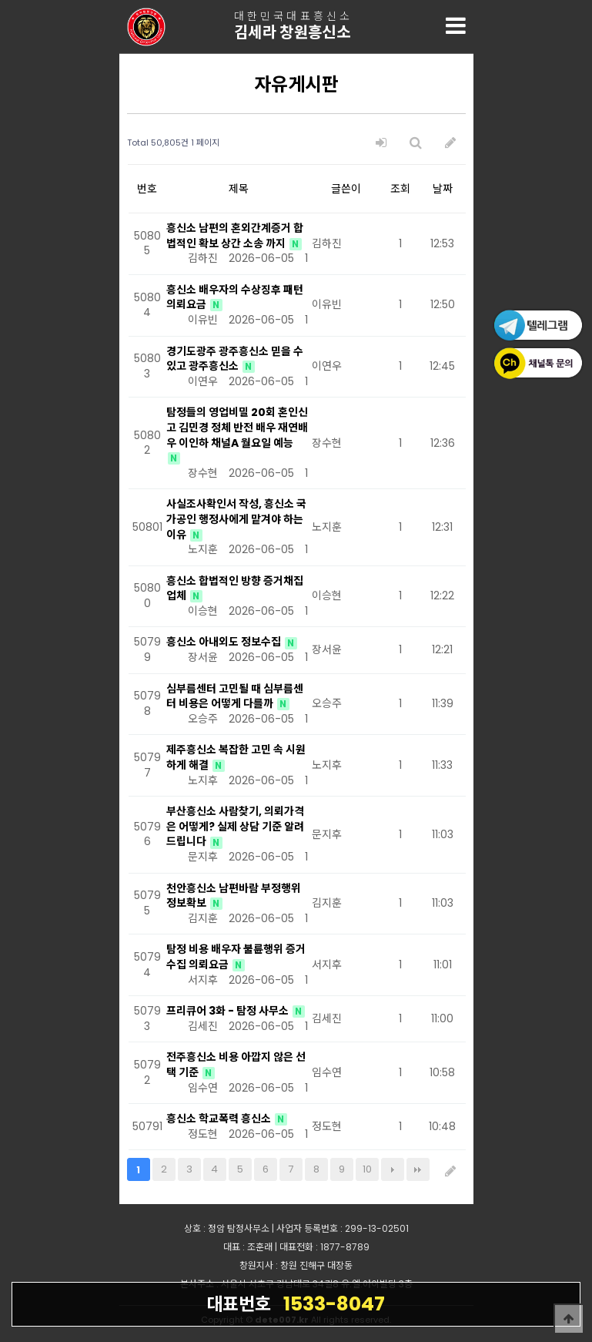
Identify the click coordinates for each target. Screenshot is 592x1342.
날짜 (443, 188)
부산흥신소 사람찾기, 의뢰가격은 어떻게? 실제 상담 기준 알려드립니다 (235, 826)
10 (367, 1169)
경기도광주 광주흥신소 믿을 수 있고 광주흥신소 (234, 359)
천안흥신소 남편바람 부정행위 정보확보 (233, 896)
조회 (400, 188)
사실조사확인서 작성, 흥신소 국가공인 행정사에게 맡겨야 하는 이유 (236, 519)
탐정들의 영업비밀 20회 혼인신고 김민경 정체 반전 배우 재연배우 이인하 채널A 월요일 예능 (237, 427)
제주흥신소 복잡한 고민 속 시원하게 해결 (236, 757)
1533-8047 (295, 1303)
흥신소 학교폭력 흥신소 (219, 1118)
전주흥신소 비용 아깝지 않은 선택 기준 (236, 1064)
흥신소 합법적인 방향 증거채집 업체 (234, 588)
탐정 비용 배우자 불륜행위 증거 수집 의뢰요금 (236, 956)
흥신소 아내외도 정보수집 (224, 641)
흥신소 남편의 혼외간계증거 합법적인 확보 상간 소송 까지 (234, 235)
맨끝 (418, 1169)
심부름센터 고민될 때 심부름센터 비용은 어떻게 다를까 (234, 696)
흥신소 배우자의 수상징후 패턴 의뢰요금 (234, 297)
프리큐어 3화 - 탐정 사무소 (228, 1010)
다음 (392, 1169)
